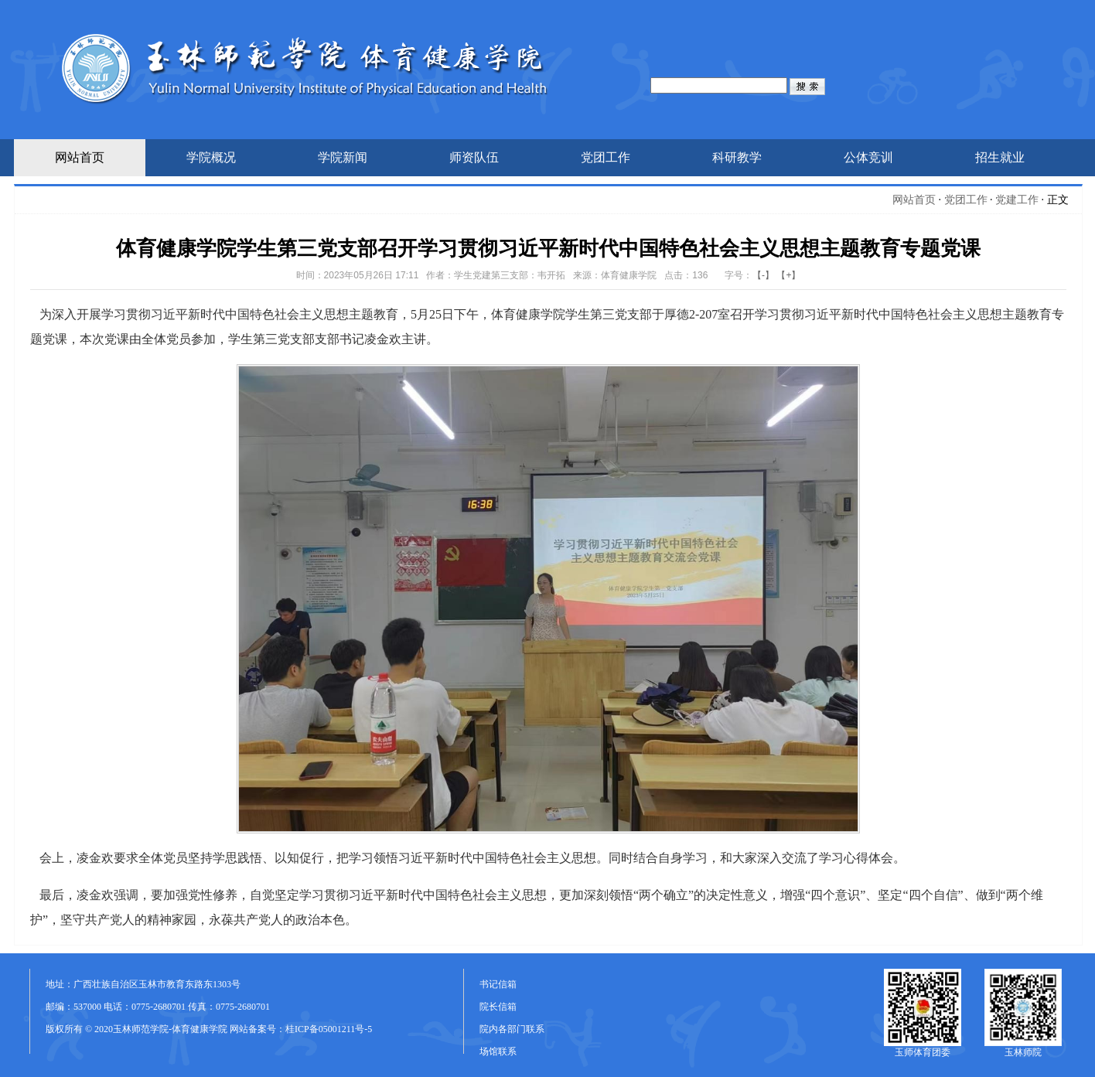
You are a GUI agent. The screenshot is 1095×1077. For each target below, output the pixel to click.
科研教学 (737, 157)
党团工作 (605, 157)
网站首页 (79, 157)
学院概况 (211, 157)
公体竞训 (868, 157)
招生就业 (1000, 157)
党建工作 (1017, 200)
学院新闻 (342, 157)
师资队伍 (474, 157)
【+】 (788, 275)
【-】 (763, 275)
